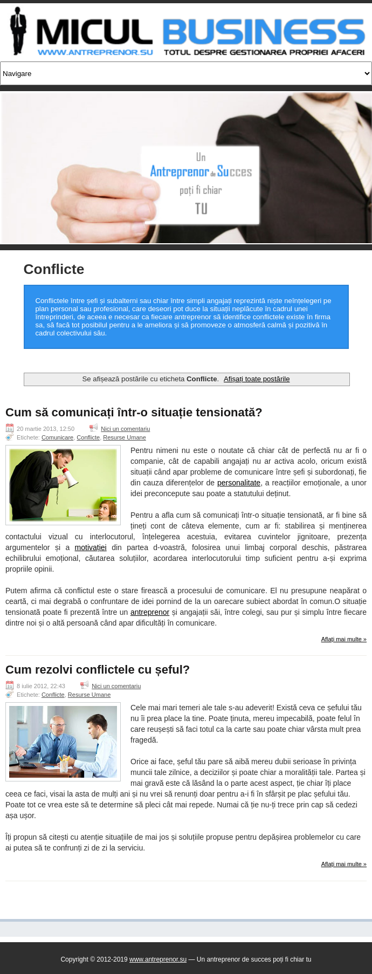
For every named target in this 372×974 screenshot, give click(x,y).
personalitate (238, 482)
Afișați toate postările (257, 379)
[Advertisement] (183, 360)
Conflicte (88, 437)
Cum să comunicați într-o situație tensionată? (134, 413)
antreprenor (149, 612)
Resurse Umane (124, 437)
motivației (91, 547)
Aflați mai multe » (344, 639)
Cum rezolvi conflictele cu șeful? (97, 670)
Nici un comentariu (125, 429)
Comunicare (57, 437)
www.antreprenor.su (158, 959)
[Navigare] (186, 73)
